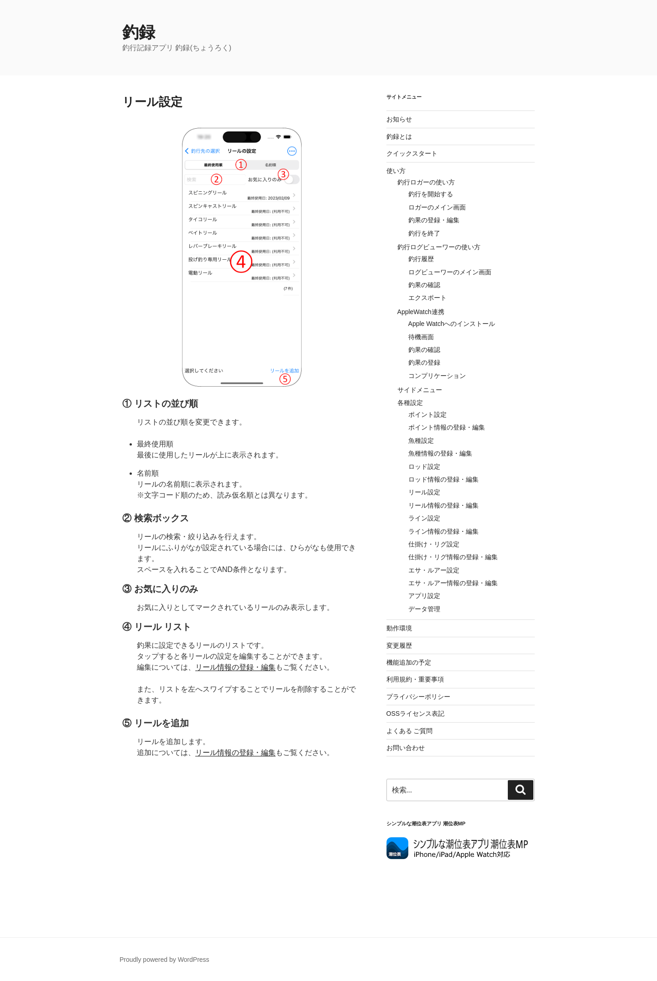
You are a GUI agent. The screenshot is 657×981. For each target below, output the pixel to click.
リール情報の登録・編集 (235, 667)
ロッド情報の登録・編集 (443, 479)
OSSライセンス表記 (415, 713)
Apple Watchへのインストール (451, 323)
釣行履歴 (421, 258)
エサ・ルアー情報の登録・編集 (453, 583)
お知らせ (399, 119)
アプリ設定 (424, 595)
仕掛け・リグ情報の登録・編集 (453, 557)
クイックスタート (412, 153)
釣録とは (399, 136)
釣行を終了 (424, 233)
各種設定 (410, 402)
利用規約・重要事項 (415, 679)
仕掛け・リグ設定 (433, 544)
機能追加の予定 (408, 662)
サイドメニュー (419, 389)
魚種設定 (421, 440)
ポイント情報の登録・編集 (446, 427)
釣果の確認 (424, 285)
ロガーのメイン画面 (437, 207)
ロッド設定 (424, 466)
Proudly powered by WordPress (164, 959)
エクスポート (427, 297)
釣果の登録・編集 (433, 220)
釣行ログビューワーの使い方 (438, 247)
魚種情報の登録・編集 (440, 453)
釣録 (138, 32)
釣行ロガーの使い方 (426, 182)
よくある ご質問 (409, 730)
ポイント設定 (427, 414)
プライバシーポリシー (418, 696)
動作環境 (399, 628)
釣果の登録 (424, 362)
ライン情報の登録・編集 (443, 531)
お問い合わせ (405, 747)
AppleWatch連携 (420, 311)
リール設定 (424, 492)
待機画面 (421, 337)
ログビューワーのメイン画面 (449, 272)
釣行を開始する (430, 194)
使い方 (396, 170)
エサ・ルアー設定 (433, 570)
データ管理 (424, 609)
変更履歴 (399, 645)
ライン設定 (424, 518)
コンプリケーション (437, 375)
